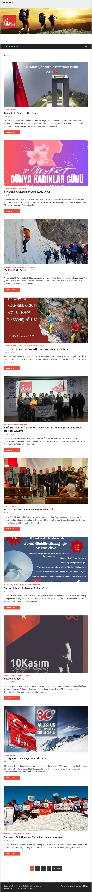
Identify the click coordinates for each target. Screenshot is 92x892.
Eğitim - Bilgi (8, 424)
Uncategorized (38, 346)
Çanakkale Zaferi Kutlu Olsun (20, 112)
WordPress (74, 886)
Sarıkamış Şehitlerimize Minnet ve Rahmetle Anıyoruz (35, 836)
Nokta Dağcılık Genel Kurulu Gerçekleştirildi (29, 509)
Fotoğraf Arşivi (10, 834)
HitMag (85, 886)
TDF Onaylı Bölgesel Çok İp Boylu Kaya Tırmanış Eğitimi (36, 348)
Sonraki (57, 868)
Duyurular (8, 110)
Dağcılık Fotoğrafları (12, 267)
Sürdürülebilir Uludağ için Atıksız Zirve (26, 587)
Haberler (22, 188)
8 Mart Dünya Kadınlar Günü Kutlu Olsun (27, 191)
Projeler (36, 585)
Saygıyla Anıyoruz (14, 678)
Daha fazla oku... (11, 131)
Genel (15, 110)
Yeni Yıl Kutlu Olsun (15, 270)
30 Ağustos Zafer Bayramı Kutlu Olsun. (26, 758)
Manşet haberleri (25, 346)
